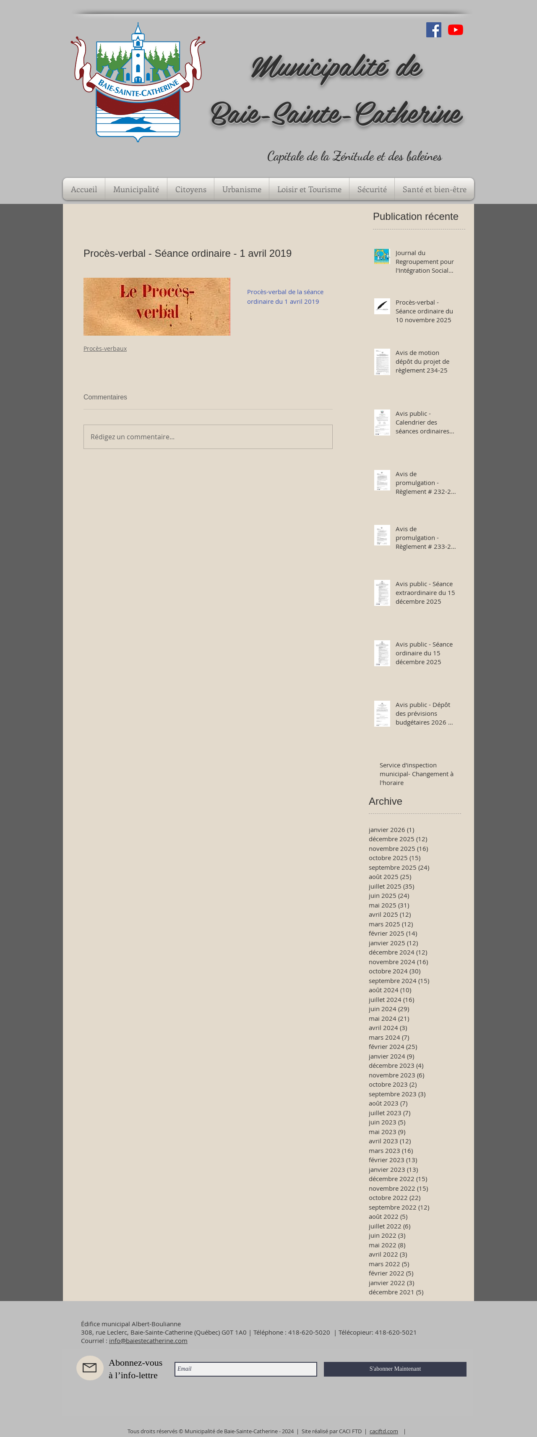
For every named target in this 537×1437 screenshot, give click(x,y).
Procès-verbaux (105, 348)
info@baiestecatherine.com (148, 1340)
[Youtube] (455, 29)
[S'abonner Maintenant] (395, 1369)
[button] (136, 189)
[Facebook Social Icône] (433, 29)
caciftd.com (384, 1431)
